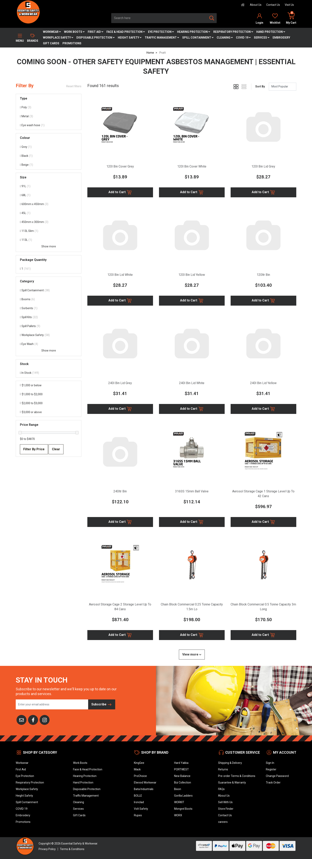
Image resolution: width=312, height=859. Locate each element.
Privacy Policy (47, 849)
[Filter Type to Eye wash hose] (48, 125)
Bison (177, 789)
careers (223, 821)
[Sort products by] (282, 87)
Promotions (71, 43)
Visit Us (289, 4)
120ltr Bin (263, 275)
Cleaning (225, 37)
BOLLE (138, 795)
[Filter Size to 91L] (48, 186)
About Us (255, 4)
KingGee (139, 762)
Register (271, 769)
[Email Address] (52, 704)
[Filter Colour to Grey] (48, 146)
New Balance (182, 776)
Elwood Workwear (145, 782)
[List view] (244, 86)
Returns (223, 769)
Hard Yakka (181, 762)
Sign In (270, 762)
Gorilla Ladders (183, 795)
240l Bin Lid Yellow (263, 383)
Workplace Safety (58, 37)
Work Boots (74, 31)
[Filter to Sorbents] (48, 308)
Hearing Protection (193, 31)
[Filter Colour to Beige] (48, 164)
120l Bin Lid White (120, 275)
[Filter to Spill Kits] (48, 317)
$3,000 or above (31, 412)
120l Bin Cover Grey (120, 166)
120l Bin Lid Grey (263, 166)
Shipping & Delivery (230, 762)
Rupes (138, 815)
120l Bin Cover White (191, 166)
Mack (137, 769)
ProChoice (140, 776)
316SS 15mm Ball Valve (192, 491)
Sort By (260, 86)
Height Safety (129, 37)
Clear (56, 449)
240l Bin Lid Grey (120, 383)
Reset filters (73, 86)
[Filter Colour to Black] (48, 155)
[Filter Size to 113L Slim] (48, 231)
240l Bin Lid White (191, 383)
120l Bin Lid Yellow (191, 275)
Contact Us (273, 4)
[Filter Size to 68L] (48, 195)
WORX (178, 815)
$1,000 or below (31, 385)
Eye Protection (161, 31)
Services (261, 37)
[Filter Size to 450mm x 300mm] (48, 222)
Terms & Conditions (72, 849)
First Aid (95, 31)
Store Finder (225, 808)
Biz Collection (182, 782)
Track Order (273, 782)
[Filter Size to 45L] (48, 213)
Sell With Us (225, 802)
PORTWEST (181, 769)
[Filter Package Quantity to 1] (48, 268)
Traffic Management (162, 37)
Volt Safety (141, 808)
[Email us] (21, 719)
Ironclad (139, 802)
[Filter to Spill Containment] (48, 290)
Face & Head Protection (125, 31)
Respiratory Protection (233, 31)
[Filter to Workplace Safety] (48, 335)
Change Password (277, 776)
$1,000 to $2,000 (31, 394)
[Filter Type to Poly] (48, 107)
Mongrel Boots (183, 808)
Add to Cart (120, 192)
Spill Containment (198, 37)
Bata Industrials (143, 789)
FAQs (221, 789)
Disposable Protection (95, 37)
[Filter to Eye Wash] (48, 344)
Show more (48, 246)
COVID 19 (243, 37)
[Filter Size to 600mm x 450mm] (48, 204)
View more (191, 654)
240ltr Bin (120, 491)
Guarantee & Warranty (232, 782)
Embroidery (281, 37)
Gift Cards (51, 43)
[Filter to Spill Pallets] (48, 326)
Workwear (52, 31)
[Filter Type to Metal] (48, 116)
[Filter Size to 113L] (48, 239)
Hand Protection (270, 31)
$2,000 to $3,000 (31, 403)
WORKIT (179, 802)
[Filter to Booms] (48, 299)
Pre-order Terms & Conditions (236, 776)
